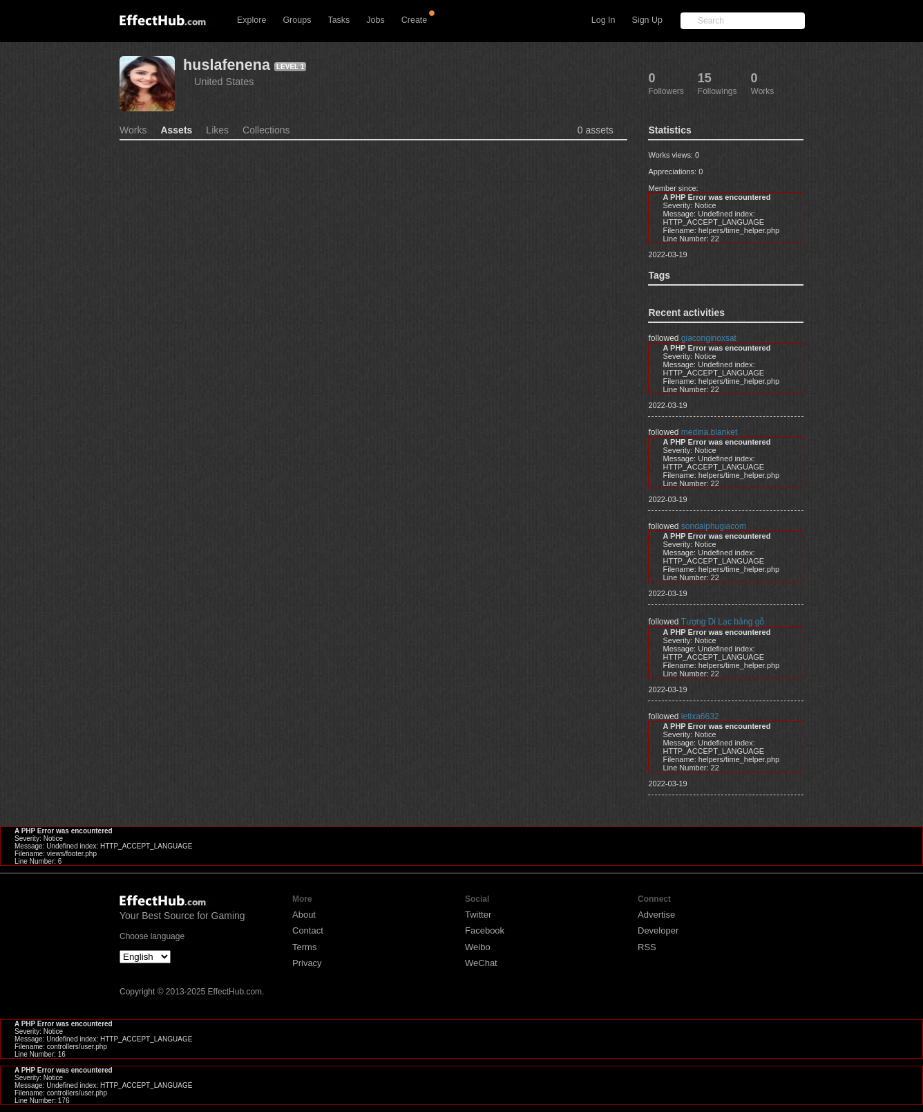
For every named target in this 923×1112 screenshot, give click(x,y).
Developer (658, 930)
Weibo (478, 947)
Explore (251, 20)
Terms (304, 947)
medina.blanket (709, 432)
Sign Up (647, 20)
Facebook (484, 930)
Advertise (656, 914)
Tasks (338, 20)
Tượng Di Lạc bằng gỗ (723, 622)
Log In (603, 20)
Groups (297, 20)
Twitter (478, 914)
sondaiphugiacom (713, 526)
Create (414, 20)
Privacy (307, 963)
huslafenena (226, 64)
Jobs (375, 20)
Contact (307, 930)
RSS (647, 947)
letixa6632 (700, 716)
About (304, 914)
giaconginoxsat (708, 338)
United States (224, 81)
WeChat (481, 963)
